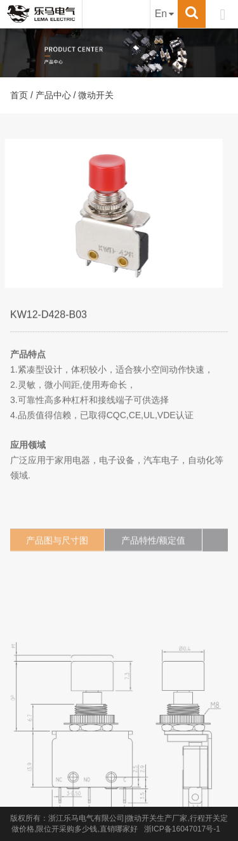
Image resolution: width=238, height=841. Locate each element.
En (164, 13)
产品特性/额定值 (153, 542)
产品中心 (53, 95)
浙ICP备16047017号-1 (182, 829)
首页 (19, 95)
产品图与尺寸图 (57, 542)
